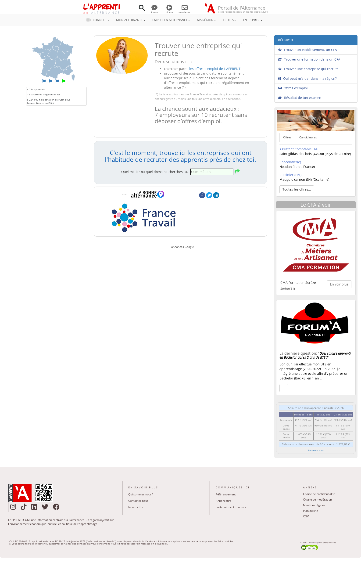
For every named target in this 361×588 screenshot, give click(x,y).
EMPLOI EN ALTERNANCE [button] (171, 20)
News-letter (135, 507)
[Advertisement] (181, 301)
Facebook (202, 195)
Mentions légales (314, 505)
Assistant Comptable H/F (298, 149)
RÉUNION (285, 40)
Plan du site (310, 511)
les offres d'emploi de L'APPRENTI (215, 68)
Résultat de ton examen (299, 97)
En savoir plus (316, 450)
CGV (306, 516)
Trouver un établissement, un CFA (307, 49)
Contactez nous (138, 501)
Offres (287, 137)
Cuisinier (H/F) (290, 175)
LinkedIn (216, 195)
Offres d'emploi (293, 88)
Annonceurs (223, 501)
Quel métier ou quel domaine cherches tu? (154, 172)
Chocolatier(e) (290, 162)
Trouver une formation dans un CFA (309, 59)
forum (154, 10)
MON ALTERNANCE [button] (130, 20)
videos (169, 10)
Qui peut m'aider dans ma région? (307, 78)
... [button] (283, 388)
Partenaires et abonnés (231, 507)
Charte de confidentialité (319, 494)
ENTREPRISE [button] (252, 20)
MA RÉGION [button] (206, 20)
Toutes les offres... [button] (296, 189)
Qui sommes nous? (140, 494)
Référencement (226, 494)
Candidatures (308, 137)
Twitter (209, 195)
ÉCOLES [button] (229, 20)
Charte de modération (317, 499)
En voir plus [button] (339, 284)
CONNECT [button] (99, 20)
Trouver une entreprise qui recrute (308, 69)
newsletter (185, 10)
